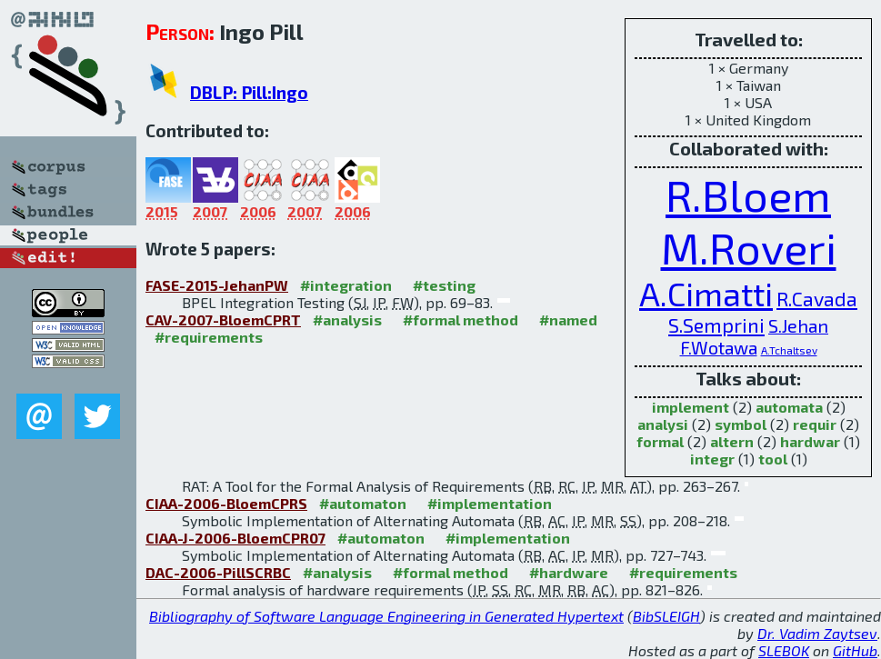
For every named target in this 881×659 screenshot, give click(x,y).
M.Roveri (748, 247)
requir (814, 424)
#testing (444, 285)
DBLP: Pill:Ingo (249, 92)
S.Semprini (716, 324)
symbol (740, 424)
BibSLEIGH (666, 615)
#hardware (568, 572)
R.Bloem (748, 194)
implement (690, 406)
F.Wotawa (718, 347)
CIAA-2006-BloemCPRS (226, 503)
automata (789, 406)
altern (732, 441)
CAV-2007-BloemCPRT (223, 319)
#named (568, 319)
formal (660, 441)
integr (712, 458)
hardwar (810, 441)
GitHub (855, 650)
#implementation (489, 503)
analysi (662, 424)
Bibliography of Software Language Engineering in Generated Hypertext (386, 615)
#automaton (362, 503)
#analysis (347, 319)
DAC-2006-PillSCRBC (218, 572)
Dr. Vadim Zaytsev (817, 633)
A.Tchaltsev (789, 350)
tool (772, 458)
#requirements (209, 336)
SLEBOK (783, 650)
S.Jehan (798, 325)
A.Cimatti (706, 293)
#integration (346, 285)
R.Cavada (816, 298)
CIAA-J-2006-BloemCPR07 (235, 537)
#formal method (460, 319)
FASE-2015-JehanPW (216, 285)
